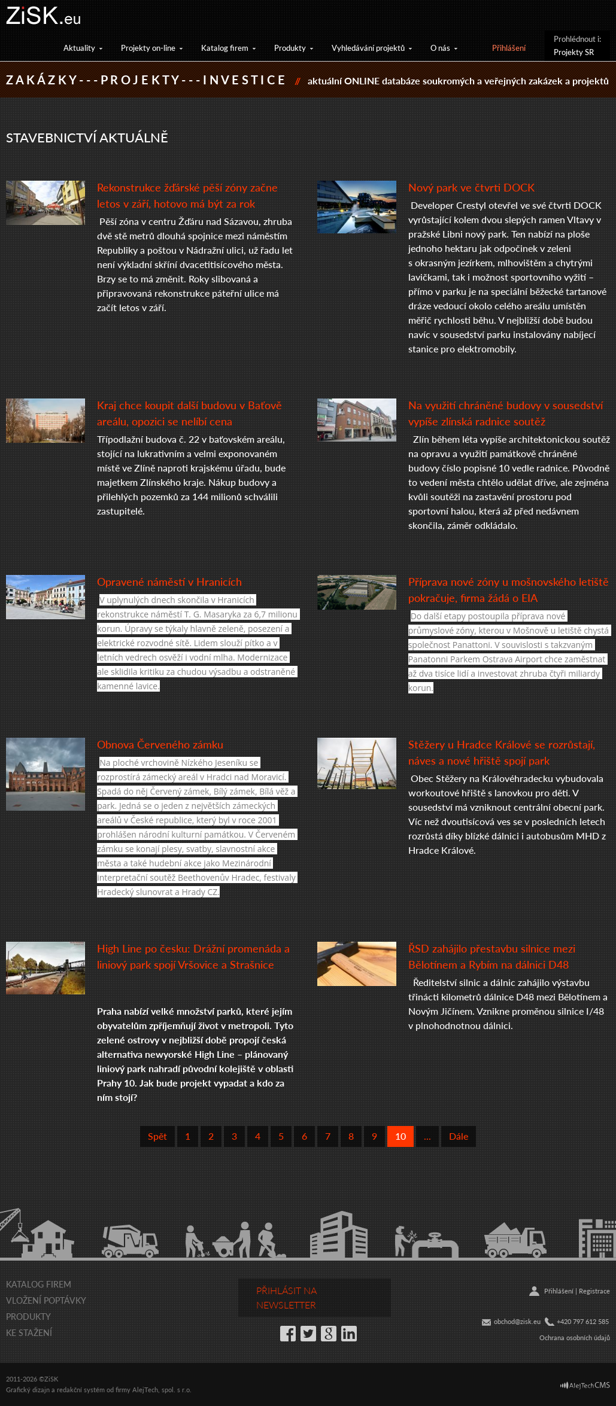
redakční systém (81, 1389)
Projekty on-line (148, 47)
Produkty (290, 47)
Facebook (288, 1333)
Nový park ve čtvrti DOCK (471, 186)
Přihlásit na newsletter (286, 1297)
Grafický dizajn (28, 1389)
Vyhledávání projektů (368, 47)
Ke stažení (29, 1332)
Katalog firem (224, 47)
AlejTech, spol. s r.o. (162, 1389)
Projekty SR (574, 51)
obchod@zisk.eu (517, 1321)
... (427, 1136)
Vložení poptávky (46, 1300)
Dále (458, 1136)
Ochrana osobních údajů (574, 1337)
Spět (157, 1136)
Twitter (308, 1333)
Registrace (594, 1290)
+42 (562, 1321)
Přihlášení (509, 47)
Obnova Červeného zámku (160, 744)
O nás (440, 47)
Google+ (328, 1333)
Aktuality (79, 47)
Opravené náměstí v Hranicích (169, 581)
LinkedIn (349, 1333)
